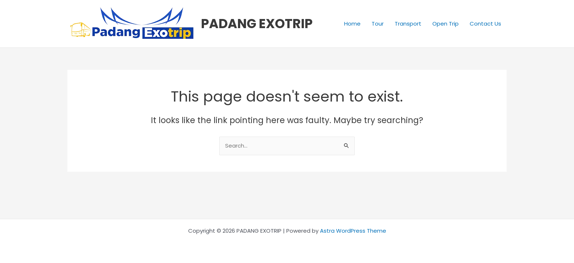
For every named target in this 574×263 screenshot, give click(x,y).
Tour (378, 23)
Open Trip (445, 23)
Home (352, 23)
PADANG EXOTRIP (257, 24)
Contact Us (485, 23)
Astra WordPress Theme (353, 231)
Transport (408, 23)
